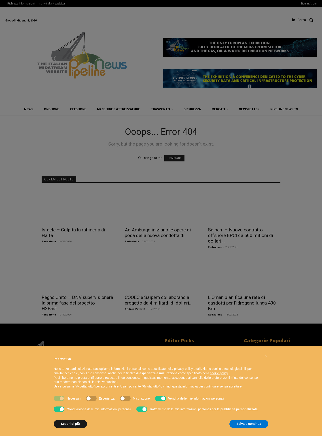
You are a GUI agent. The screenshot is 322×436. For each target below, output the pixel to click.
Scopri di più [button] (70, 423)
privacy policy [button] (183, 368)
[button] (266, 356)
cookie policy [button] (219, 373)
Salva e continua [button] (249, 423)
